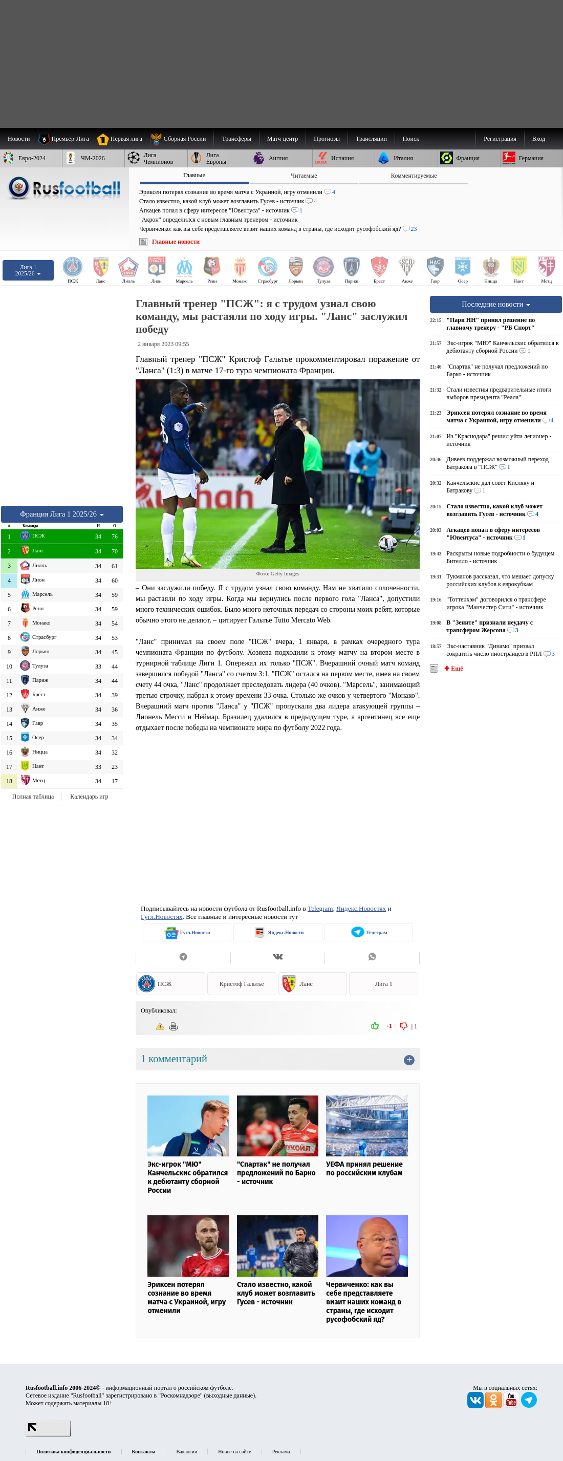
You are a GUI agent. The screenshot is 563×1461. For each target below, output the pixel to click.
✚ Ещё (453, 668)
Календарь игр (89, 796)
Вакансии (187, 1451)
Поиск (411, 138)
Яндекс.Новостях (361, 908)
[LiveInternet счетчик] (48, 1434)
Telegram (320, 908)
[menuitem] (182, 138)
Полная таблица (33, 796)
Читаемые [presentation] (304, 175)
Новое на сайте (234, 1451)
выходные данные (229, 1395)
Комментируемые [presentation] (414, 175)
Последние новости (496, 304)
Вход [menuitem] (538, 138)
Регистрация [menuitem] (500, 138)
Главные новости (176, 241)
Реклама (281, 1451)
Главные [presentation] (194, 175)
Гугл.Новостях (162, 916)
